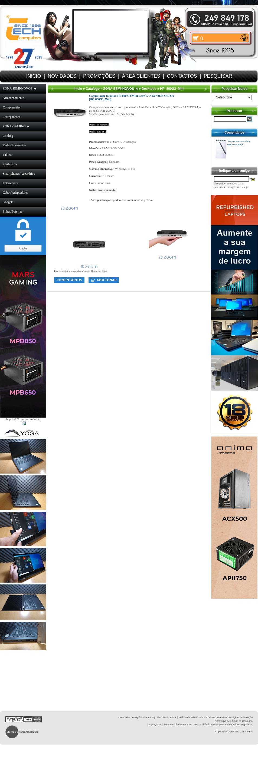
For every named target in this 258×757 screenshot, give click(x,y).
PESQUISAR (218, 76)
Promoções (124, 717)
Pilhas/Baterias (12, 211)
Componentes (12, 107)
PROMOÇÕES (99, 76)
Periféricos (10, 164)
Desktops (149, 89)
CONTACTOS (182, 76)
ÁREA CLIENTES (141, 76)
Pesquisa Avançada (143, 717)
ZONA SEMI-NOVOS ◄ (20, 88)
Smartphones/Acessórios (19, 174)
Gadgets (8, 202)
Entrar (173, 717)
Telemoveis (10, 183)
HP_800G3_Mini (172, 89)
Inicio (78, 89)
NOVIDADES (62, 76)
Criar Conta (162, 717)
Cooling (8, 136)
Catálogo (93, 89)
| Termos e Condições (227, 717)
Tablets (7, 155)
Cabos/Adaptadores (15, 192)
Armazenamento (13, 98)
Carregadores (11, 117)
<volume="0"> (111, 31)
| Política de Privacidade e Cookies (196, 717)
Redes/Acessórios (14, 145)
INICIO (33, 76)
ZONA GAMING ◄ (16, 126)
